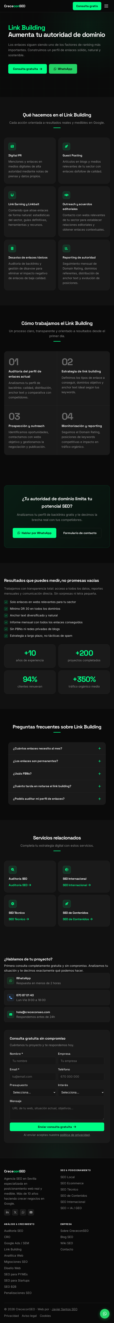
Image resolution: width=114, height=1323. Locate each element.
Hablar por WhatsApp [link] (35, 533)
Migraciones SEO (16, 1261)
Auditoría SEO (20, 885)
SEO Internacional (77, 885)
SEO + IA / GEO (71, 1208)
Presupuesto (19, 1085)
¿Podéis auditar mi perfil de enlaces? (57, 799)
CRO (7, 1237)
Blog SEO (66, 1237)
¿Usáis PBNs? (57, 773)
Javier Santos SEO (64, 1309)
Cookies (45, 1315)
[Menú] (106, 6)
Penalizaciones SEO (18, 1293)
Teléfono (64, 1069)
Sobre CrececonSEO (74, 1230)
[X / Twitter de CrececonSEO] (15, 1212)
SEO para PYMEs (16, 1274)
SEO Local (67, 1177)
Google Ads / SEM (16, 1243)
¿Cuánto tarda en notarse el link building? (57, 786)
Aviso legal (29, 1315)
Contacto (66, 1249)
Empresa (64, 1054)
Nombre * (16, 1054)
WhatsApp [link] (63, 69)
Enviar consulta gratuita (57, 1127)
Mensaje (15, 1101)
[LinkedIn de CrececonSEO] (7, 1212)
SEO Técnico (19, 919)
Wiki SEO (66, 1243)
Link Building (12, 1249)
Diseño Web (12, 1268)
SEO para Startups (17, 1280)
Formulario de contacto (79, 533)
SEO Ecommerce (72, 1183)
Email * (14, 1069)
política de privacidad (75, 1135)
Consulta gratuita (27, 69)
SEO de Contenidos (78, 919)
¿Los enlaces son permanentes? (57, 761)
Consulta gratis (87, 6)
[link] (105, 1314)
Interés (63, 1085)
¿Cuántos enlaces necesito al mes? (57, 748)
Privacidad (11, 1315)
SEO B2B (10, 1286)
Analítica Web (13, 1255)
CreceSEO (14, 6)
